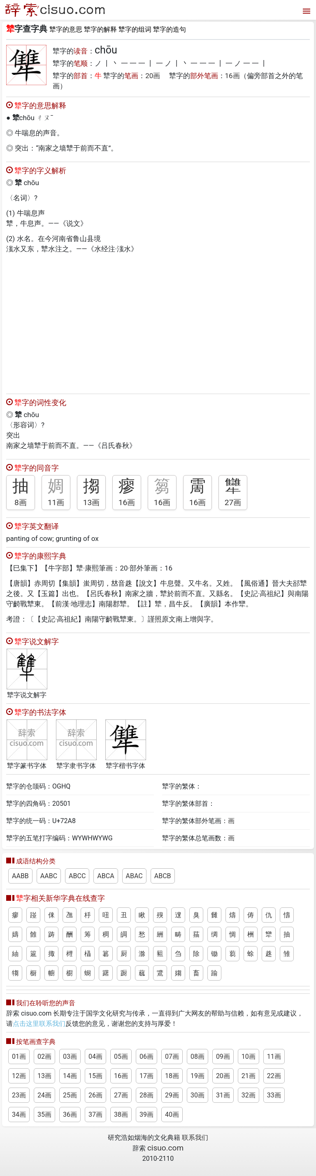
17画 (146, 1076)
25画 (70, 1095)
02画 (44, 1056)
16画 (232, 76)
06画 (146, 1056)
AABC (48, 876)
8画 (20, 502)
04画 (95, 1056)
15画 (95, 1076)
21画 (249, 1076)
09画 (223, 1056)
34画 (19, 1114)
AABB (20, 876)
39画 (146, 1114)
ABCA (105, 876)
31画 (223, 1095)
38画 (121, 1114)
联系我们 (195, 1137)
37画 (95, 1114)
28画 (146, 1095)
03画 (70, 1056)
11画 (56, 502)
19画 (197, 1076)
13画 (91, 502)
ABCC (77, 876)
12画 (19, 1076)
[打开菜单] (305, 10)
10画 (249, 1056)
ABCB (162, 876)
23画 (19, 1095)
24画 (44, 1095)
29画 (172, 1095)
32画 (249, 1095)
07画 (172, 1056)
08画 (197, 1056)
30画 (197, 1095)
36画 (70, 1114)
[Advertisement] (158, 321)
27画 (233, 502)
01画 (19, 1056)
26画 (95, 1095)
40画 (172, 1114)
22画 (274, 1076)
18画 (172, 1076)
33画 (274, 1095)
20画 (152, 76)
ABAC (134, 876)
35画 (44, 1114)
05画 (121, 1056)
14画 (70, 1076)
